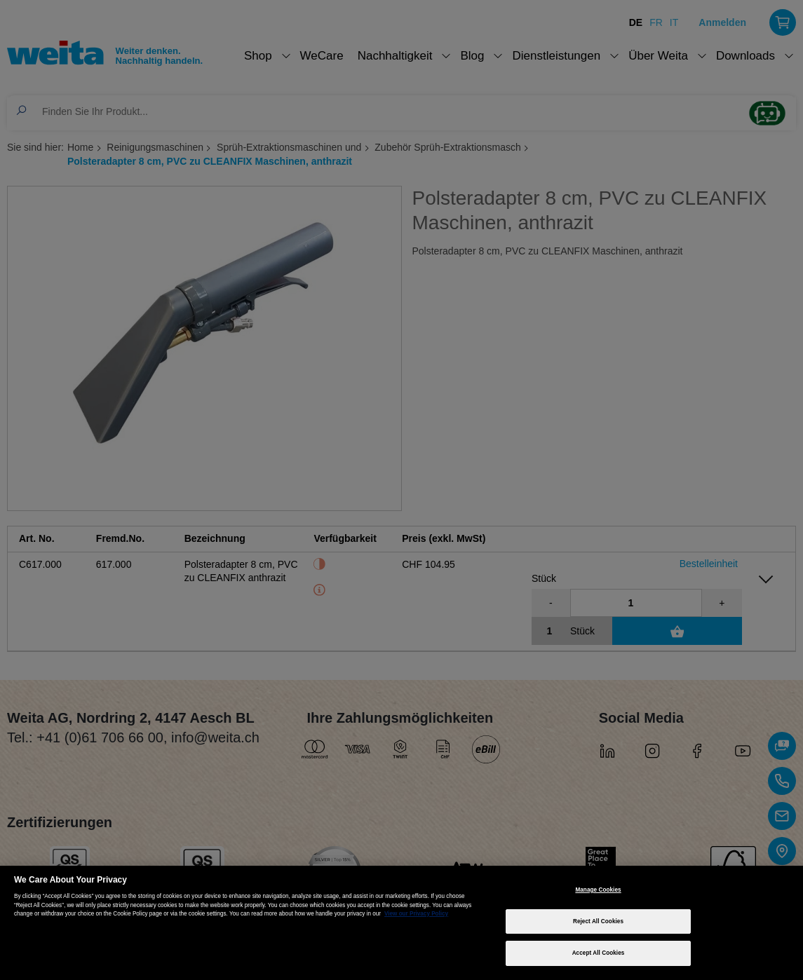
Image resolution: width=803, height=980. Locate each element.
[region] (401, 923)
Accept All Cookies (598, 953)
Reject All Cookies (598, 921)
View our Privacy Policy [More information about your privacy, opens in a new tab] (416, 914)
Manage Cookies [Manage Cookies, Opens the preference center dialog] (598, 890)
